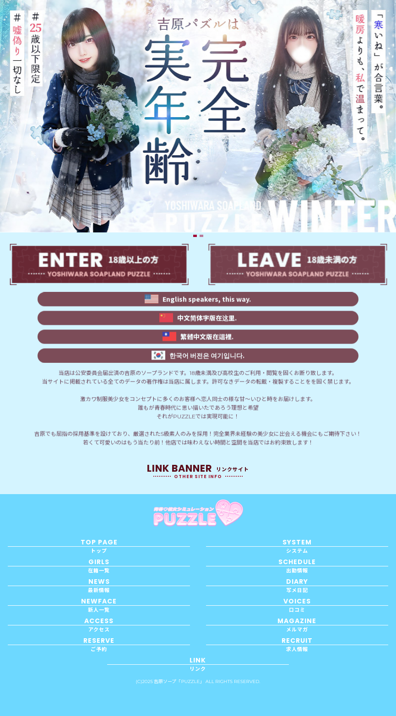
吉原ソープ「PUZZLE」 (179, 681)
